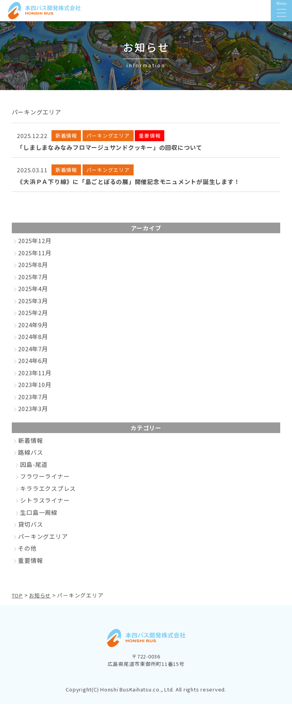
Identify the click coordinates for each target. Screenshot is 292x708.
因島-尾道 (34, 469)
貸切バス (30, 528)
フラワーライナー (45, 480)
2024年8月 (33, 341)
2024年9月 (33, 329)
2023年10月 (34, 389)
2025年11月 (34, 257)
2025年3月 (33, 305)
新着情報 (30, 445)
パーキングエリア (43, 541)
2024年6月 (33, 365)
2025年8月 (33, 269)
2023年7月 (33, 401)
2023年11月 (34, 377)
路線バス (30, 456)
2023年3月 (33, 413)
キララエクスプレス (48, 493)
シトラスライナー (45, 504)
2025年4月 (33, 293)
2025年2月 (33, 317)
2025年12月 (34, 245)
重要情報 (30, 564)
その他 (27, 552)
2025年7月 (33, 281)
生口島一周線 (38, 517)
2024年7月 (33, 353)
